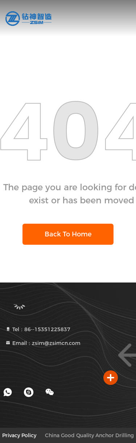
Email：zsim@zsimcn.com (43, 343)
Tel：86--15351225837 (37, 329)
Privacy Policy (19, 435)
